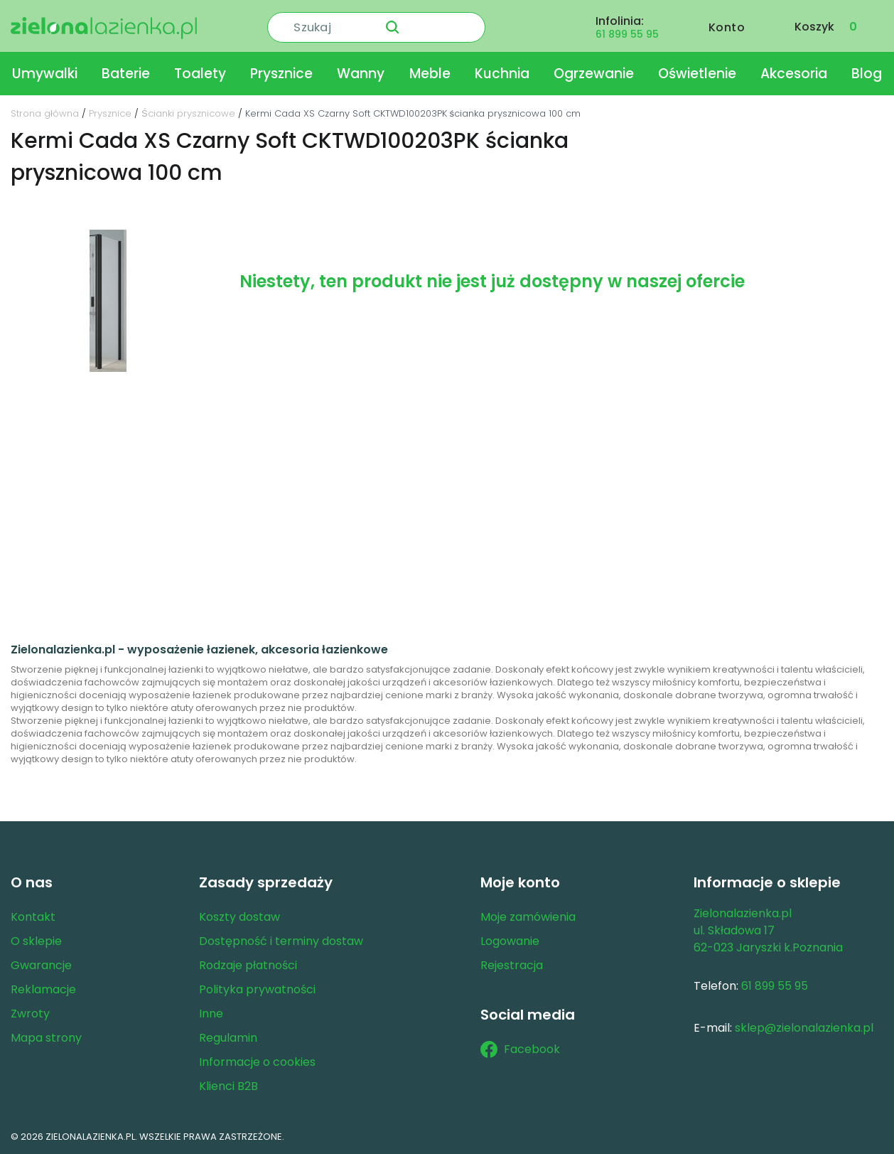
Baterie (126, 73)
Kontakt (33, 917)
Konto (727, 26)
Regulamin (228, 1038)
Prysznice (281, 73)
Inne (211, 1013)
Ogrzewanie (594, 73)
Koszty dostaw (239, 917)
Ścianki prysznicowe (188, 113)
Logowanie (509, 941)
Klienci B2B (228, 1086)
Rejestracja (511, 965)
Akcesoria (793, 73)
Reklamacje (43, 989)
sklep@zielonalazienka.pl (804, 1028)
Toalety (200, 73)
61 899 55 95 (627, 33)
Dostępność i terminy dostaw (281, 941)
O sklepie (36, 941)
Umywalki (44, 73)
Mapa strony (46, 1038)
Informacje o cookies (257, 1062)
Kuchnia (502, 73)
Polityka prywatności (257, 989)
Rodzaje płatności (248, 965)
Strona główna (45, 113)
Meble (430, 73)
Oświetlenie (697, 73)
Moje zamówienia (528, 917)
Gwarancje (41, 965)
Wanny (360, 73)
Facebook (520, 1049)
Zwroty (30, 1013)
